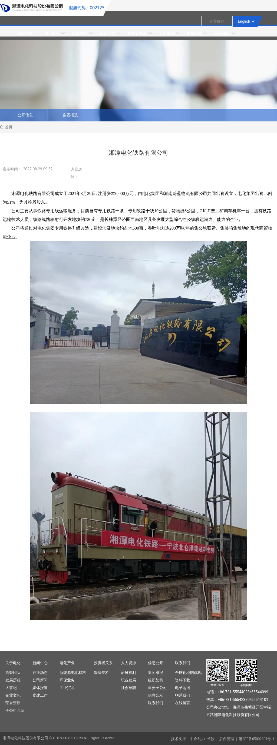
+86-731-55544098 (234, 692)
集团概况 (70, 115)
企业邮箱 (217, 21)
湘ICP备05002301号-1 (256, 739)
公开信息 (25, 115)
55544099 (259, 692)
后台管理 (226, 739)
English (244, 21)
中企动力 (197, 739)
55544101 (259, 699)
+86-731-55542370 (234, 699)
